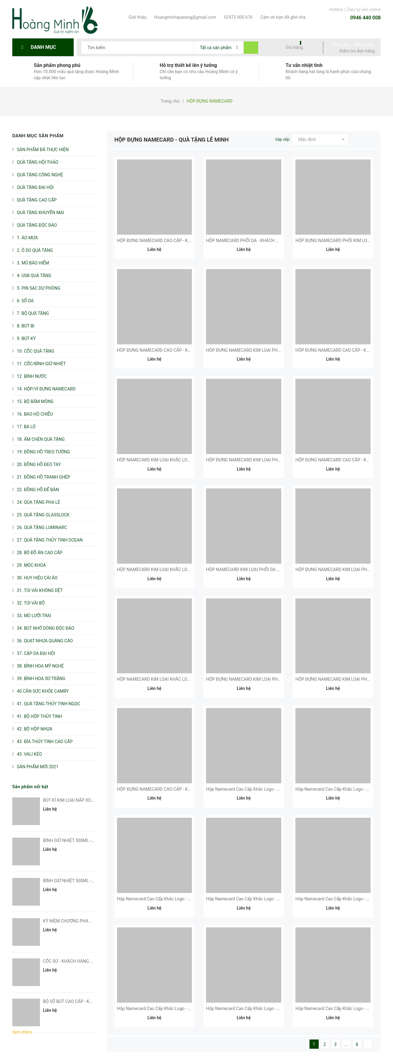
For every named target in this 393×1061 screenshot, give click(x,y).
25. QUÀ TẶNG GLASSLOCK (43, 514)
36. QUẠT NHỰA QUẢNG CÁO (45, 640)
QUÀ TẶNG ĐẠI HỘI (35, 187)
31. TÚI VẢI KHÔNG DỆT (40, 590)
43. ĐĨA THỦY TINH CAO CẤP (45, 741)
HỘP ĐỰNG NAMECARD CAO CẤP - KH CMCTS (161, 789)
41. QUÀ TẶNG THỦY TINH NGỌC (48, 703)
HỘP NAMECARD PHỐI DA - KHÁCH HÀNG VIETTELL (256, 240)
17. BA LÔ (26, 426)
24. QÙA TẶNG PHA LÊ (38, 502)
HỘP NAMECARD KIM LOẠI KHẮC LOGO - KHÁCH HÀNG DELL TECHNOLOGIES (192, 569)
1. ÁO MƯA (27, 237)
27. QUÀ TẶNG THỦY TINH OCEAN (50, 540)
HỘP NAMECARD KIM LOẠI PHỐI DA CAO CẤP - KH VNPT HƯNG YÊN (272, 569)
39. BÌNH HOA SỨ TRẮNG (41, 678)
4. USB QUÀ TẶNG (34, 275)
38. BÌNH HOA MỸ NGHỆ (40, 666)
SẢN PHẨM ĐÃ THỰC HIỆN (43, 149)
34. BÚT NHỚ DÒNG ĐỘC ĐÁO (45, 628)
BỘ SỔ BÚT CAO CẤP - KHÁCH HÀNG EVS (83, 1001)
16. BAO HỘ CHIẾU (35, 414)
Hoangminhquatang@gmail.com (184, 17)
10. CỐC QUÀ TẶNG (35, 351)
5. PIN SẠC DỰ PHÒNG (38, 288)
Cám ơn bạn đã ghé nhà (282, 17)
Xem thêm (22, 1032)
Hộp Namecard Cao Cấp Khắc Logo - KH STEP (339, 1008)
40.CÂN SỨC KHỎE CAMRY (43, 691)
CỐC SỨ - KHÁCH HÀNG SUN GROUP (78, 961)
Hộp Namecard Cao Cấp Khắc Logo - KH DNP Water (255, 1008)
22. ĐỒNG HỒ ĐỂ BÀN (38, 489)
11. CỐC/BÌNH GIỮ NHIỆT (41, 363)
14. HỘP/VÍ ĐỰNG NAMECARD (46, 388)
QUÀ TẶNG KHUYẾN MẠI (40, 212)
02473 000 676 (237, 17)
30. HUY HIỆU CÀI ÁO (37, 577)
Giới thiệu (137, 17)
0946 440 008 (365, 18)
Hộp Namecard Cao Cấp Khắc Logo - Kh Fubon (250, 789)
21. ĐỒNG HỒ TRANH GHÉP (43, 477)
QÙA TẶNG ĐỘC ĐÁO (37, 225)
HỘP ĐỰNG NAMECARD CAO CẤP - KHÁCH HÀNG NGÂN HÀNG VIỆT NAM (188, 240)
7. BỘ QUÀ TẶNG (33, 313)
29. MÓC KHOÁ (31, 565)
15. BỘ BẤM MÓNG (35, 401)
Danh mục (45, 47)
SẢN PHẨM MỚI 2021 (37, 766)
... (346, 1044)
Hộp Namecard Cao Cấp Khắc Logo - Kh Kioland (162, 1008)
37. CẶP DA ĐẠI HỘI (36, 653)
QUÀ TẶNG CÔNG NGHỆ (40, 174)
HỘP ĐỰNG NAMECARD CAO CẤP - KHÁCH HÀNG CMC (170, 350)
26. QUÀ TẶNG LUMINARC (42, 527)
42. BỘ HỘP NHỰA (35, 728)
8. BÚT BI (25, 325)
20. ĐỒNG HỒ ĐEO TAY (39, 464)
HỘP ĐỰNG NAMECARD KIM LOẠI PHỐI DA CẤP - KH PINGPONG (267, 459)
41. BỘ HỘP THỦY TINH (39, 716)
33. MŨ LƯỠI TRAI (34, 615)
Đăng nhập (364, 44)
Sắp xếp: (282, 139)
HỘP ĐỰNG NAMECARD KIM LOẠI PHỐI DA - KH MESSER (260, 679)
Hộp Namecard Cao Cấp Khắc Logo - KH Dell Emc (342, 789)
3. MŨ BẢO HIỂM (33, 262)
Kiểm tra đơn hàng (357, 51)
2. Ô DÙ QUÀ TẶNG (35, 250)
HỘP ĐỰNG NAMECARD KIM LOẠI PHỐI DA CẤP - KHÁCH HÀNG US (270, 350)
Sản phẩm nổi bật (30, 786)
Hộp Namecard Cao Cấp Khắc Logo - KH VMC (160, 898)
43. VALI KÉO (29, 754)
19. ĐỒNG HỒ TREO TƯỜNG (43, 451)
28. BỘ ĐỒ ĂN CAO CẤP (39, 552)
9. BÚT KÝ (26, 338)
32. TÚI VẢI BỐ (31, 603)
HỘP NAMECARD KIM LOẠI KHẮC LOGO (155, 459)
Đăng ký (340, 44)
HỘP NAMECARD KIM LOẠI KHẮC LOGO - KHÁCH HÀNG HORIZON (180, 679)
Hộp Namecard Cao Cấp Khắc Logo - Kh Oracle (250, 898)
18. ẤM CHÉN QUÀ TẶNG (41, 439)
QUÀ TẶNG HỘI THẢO (37, 162)
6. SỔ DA (25, 300)
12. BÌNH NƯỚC (32, 376)
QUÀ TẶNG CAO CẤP (36, 200)
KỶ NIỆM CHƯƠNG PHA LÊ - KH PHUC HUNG (86, 920)
